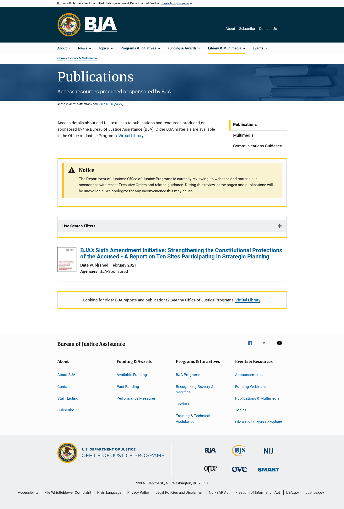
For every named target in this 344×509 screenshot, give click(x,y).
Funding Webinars (250, 386)
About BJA (66, 374)
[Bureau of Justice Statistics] (239, 457)
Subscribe (247, 29)
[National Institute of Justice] (268, 454)
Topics (240, 410)
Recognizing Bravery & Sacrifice (195, 389)
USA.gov (293, 492)
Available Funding (132, 374)
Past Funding (128, 386)
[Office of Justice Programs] (69, 24)
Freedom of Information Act (258, 492)
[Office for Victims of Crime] (239, 472)
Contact (63, 386)
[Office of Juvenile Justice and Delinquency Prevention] (210, 473)
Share (286, 32)
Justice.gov (315, 492)
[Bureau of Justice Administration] (210, 454)
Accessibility (28, 492)
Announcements (249, 374)
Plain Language (109, 492)
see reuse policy (111, 104)
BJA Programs (188, 374)
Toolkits (182, 404)
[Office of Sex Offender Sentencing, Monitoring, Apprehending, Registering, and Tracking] (268, 472)
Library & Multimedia (82, 58)
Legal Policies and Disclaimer (179, 492)
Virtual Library (130, 135)
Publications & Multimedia (257, 398)
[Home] (101, 24)
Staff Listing (67, 398)
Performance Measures (136, 398)
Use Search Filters (79, 226)
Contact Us (268, 29)
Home (61, 58)
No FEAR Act (219, 492)
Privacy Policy (138, 492)
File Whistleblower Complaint (67, 492)
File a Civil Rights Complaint (258, 421)
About (230, 29)
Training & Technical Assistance (193, 418)
